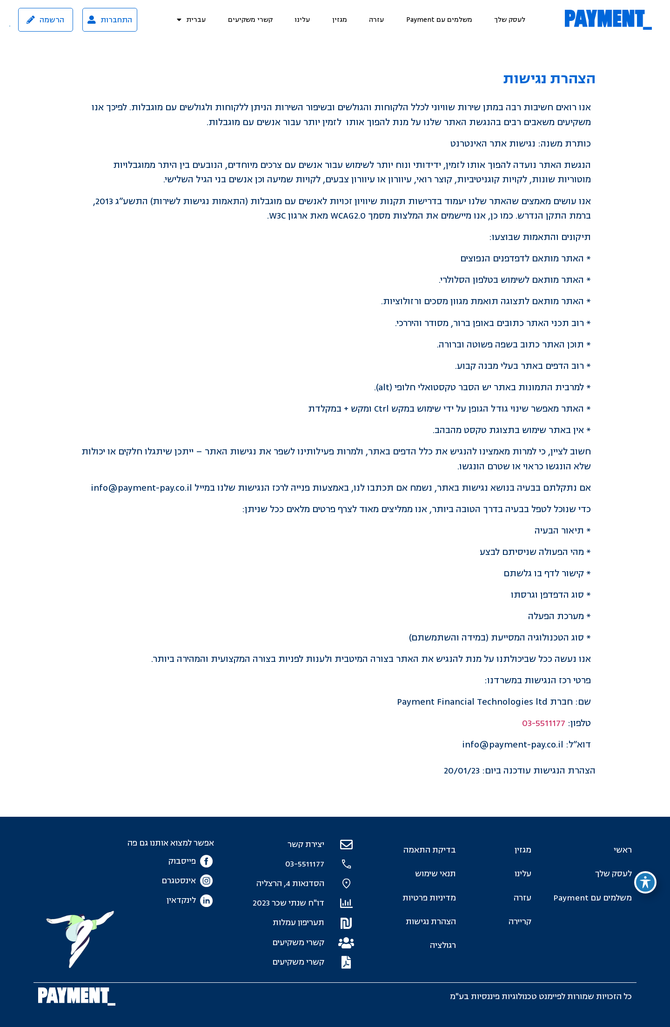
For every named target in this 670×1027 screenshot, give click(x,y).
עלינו (302, 20)
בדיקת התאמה (429, 850)
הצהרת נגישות (431, 921)
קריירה (520, 921)
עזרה (376, 20)
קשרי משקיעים (250, 20)
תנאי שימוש (435, 874)
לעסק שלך (509, 20)
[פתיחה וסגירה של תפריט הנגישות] (645, 882)
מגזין (339, 20)
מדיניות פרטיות (429, 898)
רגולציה (443, 945)
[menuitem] (191, 20)
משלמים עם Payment (439, 20)
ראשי (623, 850)
